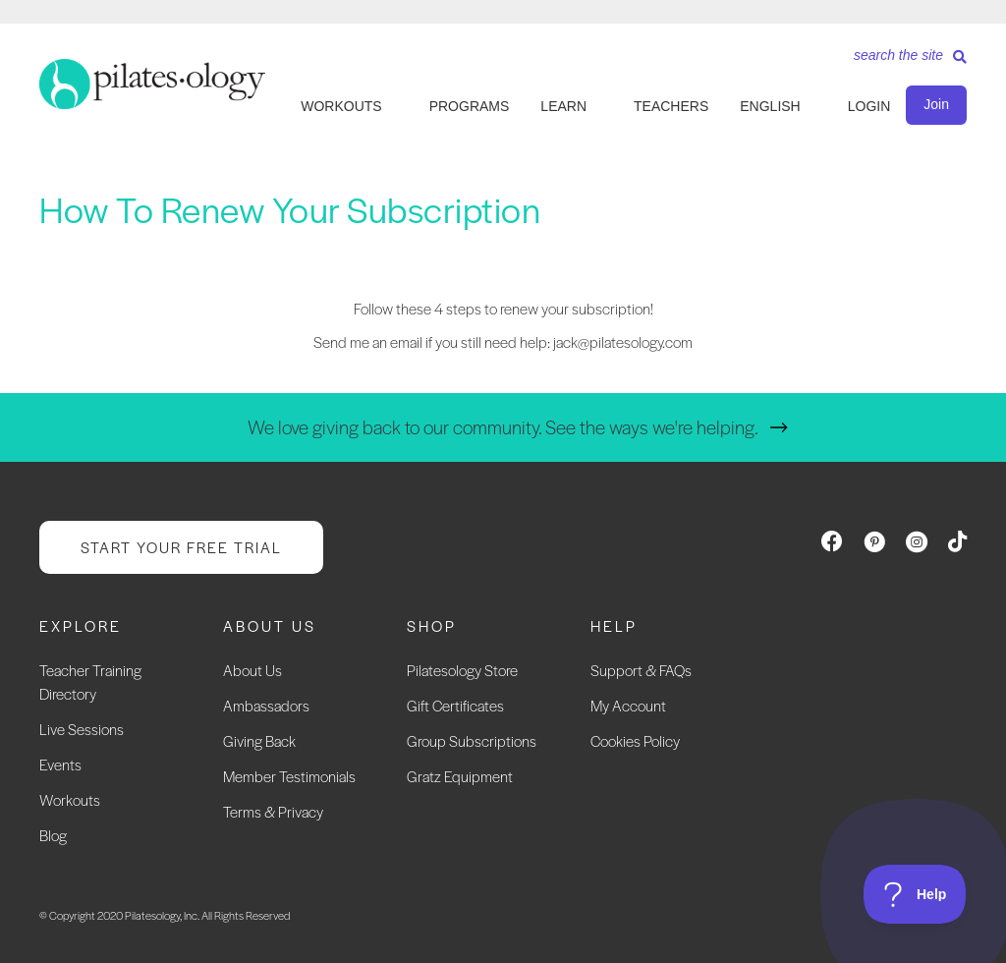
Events (60, 764)
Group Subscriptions (471, 740)
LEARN (563, 106)
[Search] (903, 61)
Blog (53, 834)
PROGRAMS (469, 106)
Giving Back (259, 740)
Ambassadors (266, 705)
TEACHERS (671, 106)
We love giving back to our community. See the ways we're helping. (503, 427)
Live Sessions (81, 728)
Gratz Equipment (460, 775)
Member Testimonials (289, 775)
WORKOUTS (341, 106)
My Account (628, 705)
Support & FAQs (641, 669)
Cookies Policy (635, 740)
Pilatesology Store (462, 669)
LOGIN (869, 106)
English (770, 106)
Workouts (69, 799)
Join (936, 104)
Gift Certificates (455, 705)
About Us (252, 669)
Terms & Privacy (273, 811)
